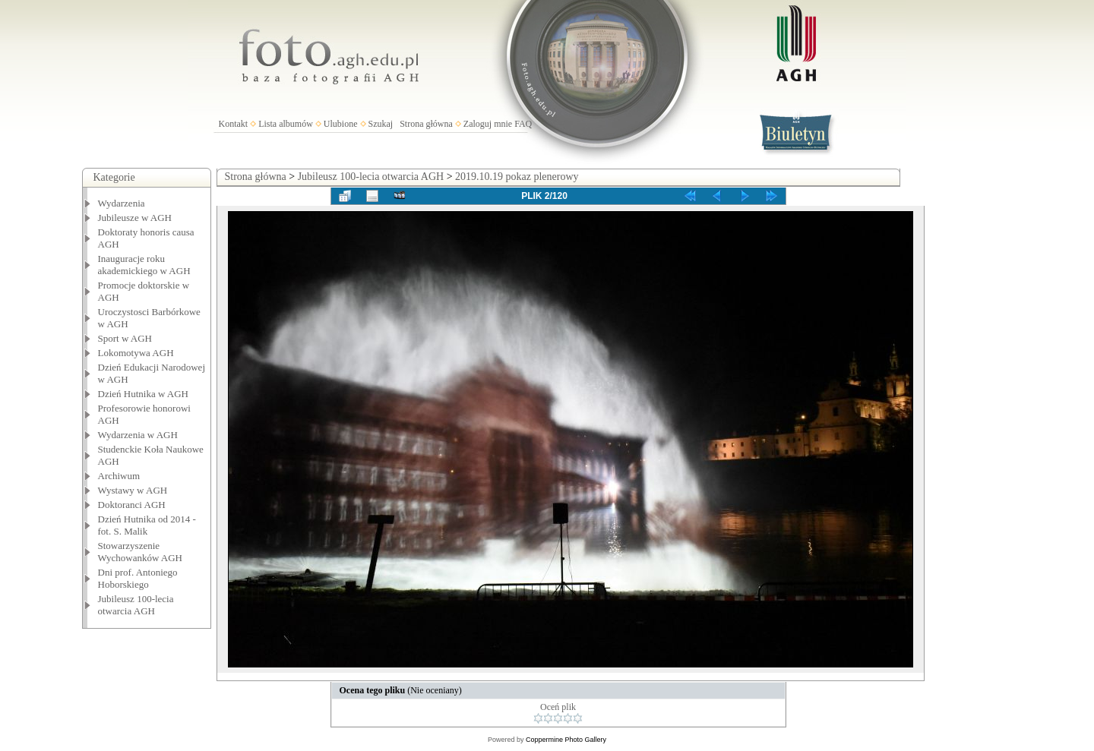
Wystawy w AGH (133, 490)
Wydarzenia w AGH (138, 434)
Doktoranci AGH (132, 504)
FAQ (523, 123)
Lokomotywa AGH (136, 352)
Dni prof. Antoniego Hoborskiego (138, 578)
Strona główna (426, 123)
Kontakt (233, 123)
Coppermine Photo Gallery (566, 739)
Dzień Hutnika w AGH (143, 393)
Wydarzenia (121, 203)
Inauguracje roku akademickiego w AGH (144, 264)
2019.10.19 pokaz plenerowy (517, 176)
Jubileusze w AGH (135, 217)
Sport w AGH (125, 338)
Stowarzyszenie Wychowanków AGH (140, 551)
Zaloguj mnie (487, 123)
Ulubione (341, 123)
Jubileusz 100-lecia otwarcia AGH (136, 605)
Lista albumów (285, 123)
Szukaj (381, 123)
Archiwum (119, 475)
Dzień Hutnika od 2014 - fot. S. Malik (147, 525)
